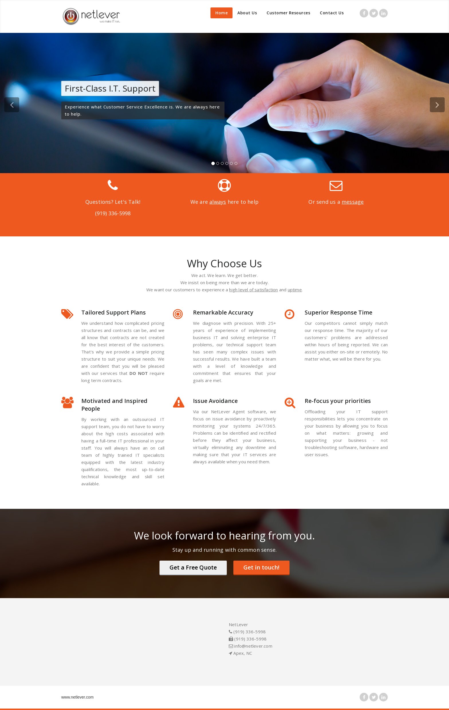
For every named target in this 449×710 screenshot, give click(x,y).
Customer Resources (288, 12)
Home (221, 12)
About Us (247, 12)
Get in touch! (261, 567)
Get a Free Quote (193, 567)
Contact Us (332, 12)
